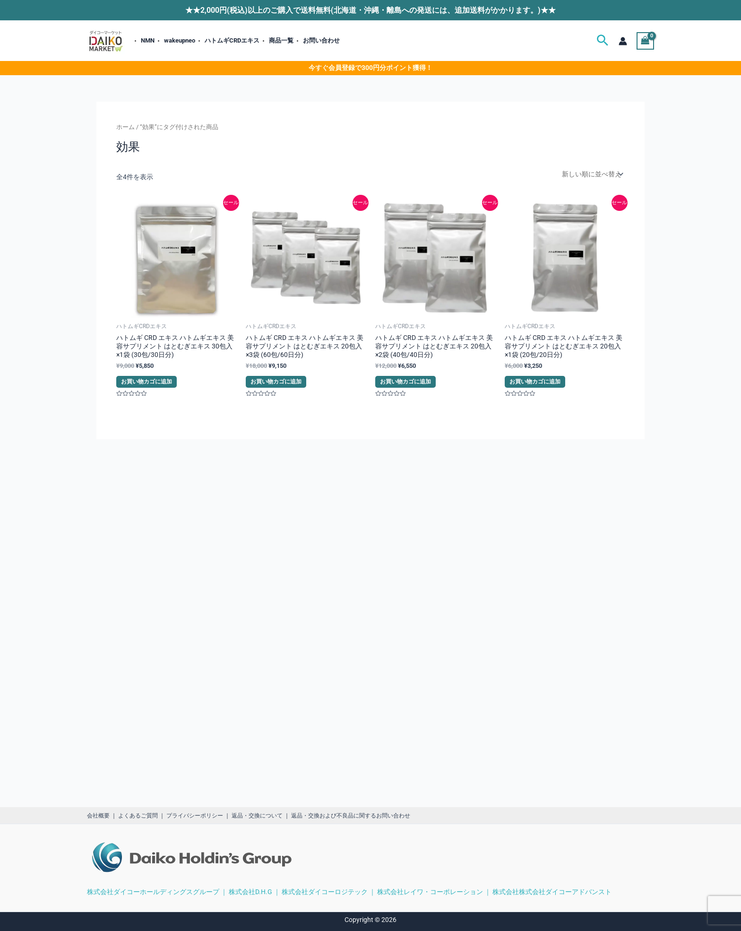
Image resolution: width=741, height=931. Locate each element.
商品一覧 (281, 40)
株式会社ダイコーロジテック (325, 892)
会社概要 (98, 815)
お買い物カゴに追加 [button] (146, 381)
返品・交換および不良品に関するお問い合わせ (350, 815)
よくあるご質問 (138, 815)
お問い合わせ (321, 40)
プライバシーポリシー (194, 815)
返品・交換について (257, 815)
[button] (602, 41)
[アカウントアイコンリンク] (623, 41)
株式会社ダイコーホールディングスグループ (153, 892)
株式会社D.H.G (250, 892)
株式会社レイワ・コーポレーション (430, 892)
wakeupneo (179, 40)
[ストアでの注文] (592, 174)
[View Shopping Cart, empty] (645, 41)
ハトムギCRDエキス (232, 40)
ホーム (125, 127)
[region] (618, 851)
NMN (148, 40)
